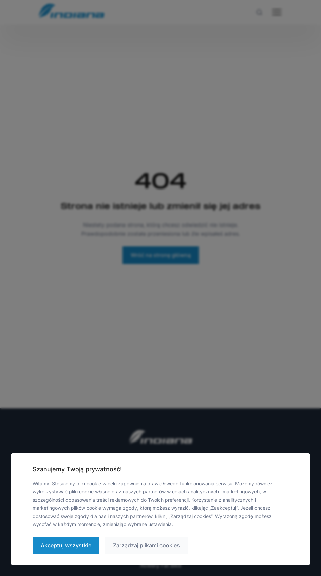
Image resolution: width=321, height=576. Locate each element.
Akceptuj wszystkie (66, 545)
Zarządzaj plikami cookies (146, 545)
